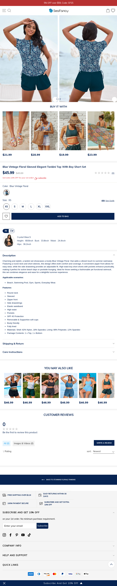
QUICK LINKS (58, 565)
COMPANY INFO (58, 545)
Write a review (104, 443)
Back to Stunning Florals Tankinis (58, 479)
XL (39, 206)
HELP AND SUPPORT (58, 555)
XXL (47, 206)
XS (6, 206)
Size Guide (109, 200)
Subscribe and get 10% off (58, 512)
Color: (15, 186)
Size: (58, 200)
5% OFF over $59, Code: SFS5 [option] (58, 3)
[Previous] (4, 135)
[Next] (111, 135)
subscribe (40, 178)
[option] (15, 134)
